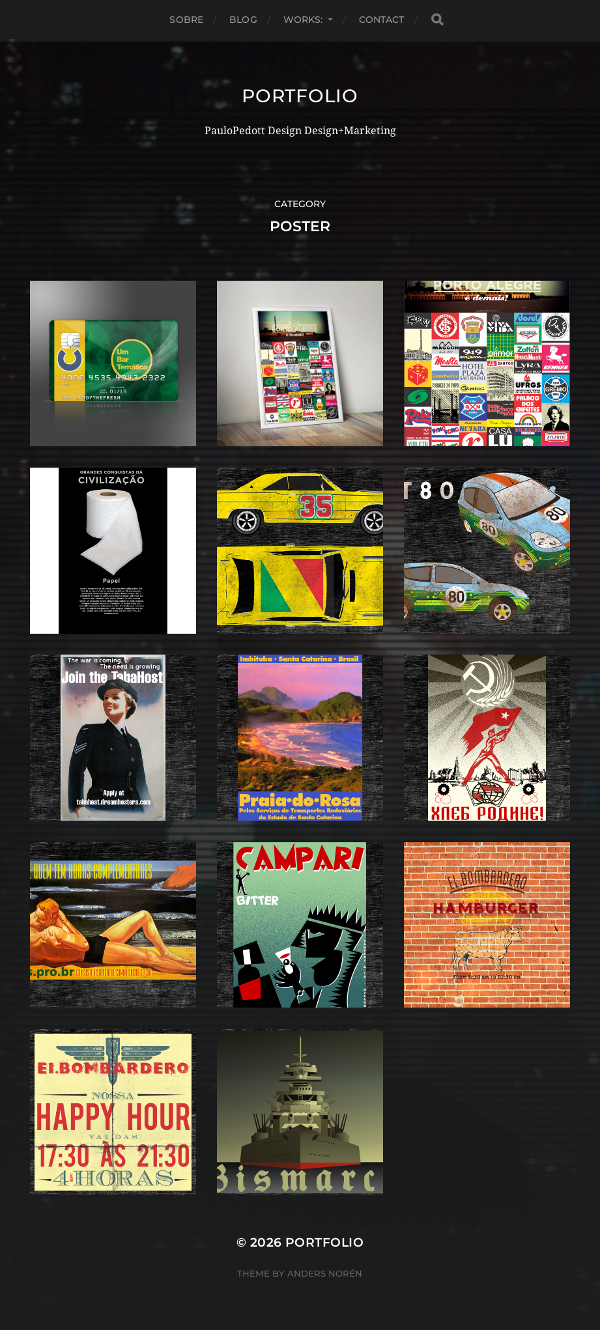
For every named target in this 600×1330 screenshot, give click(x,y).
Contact (382, 19)
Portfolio (300, 96)
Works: (303, 19)
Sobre (186, 19)
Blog (243, 19)
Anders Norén (324, 1273)
